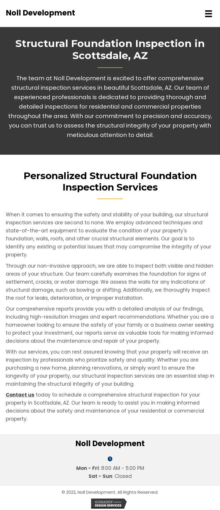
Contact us (20, 394)
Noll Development (40, 13)
